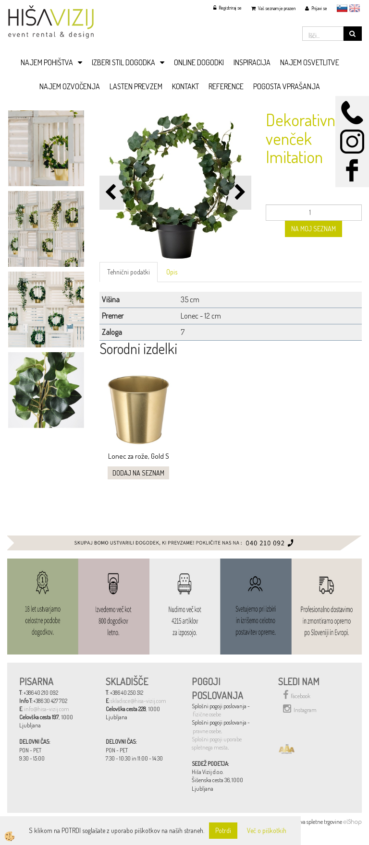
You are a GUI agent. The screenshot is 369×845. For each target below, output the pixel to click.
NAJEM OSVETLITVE (309, 62)
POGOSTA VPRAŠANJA (286, 86)
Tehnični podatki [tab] (128, 272)
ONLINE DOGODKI (199, 62)
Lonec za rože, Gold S (138, 456)
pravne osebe (207, 731)
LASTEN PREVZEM (136, 86)
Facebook (296, 695)
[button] (239, 193)
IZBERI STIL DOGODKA (123, 62)
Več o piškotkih (266, 830)
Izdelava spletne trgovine (315, 821)
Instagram (300, 709)
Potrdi (223, 830)
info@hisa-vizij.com (46, 709)
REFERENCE (226, 86)
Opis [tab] (171, 272)
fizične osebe (207, 714)
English (354, 8)
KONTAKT (185, 86)
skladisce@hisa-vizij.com (138, 700)
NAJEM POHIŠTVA (47, 62)
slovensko (342, 8)
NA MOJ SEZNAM (313, 229)
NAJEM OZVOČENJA (69, 86)
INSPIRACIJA (252, 62)
